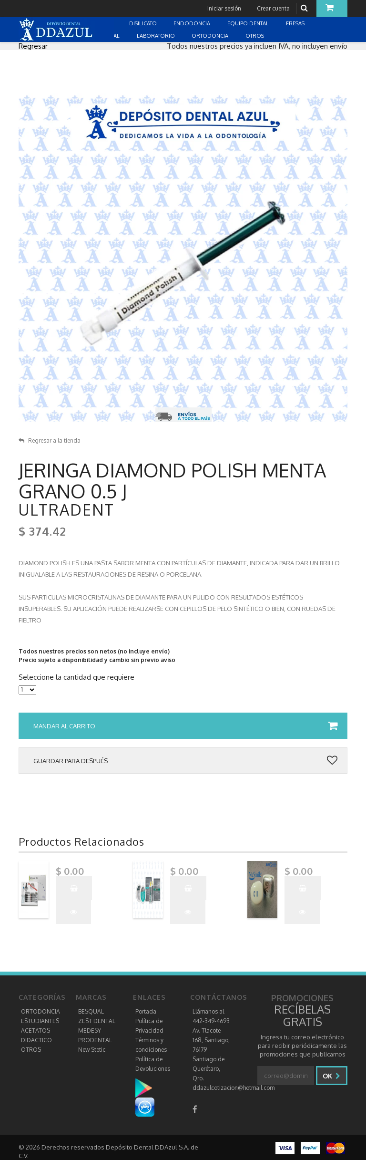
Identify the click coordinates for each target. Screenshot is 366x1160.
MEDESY (89, 1030)
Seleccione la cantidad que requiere (76, 677)
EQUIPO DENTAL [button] (248, 23)
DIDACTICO (36, 1040)
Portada (145, 1011)
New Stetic (91, 1049)
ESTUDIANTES (40, 1021)
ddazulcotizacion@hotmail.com (233, 1087)
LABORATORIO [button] (156, 35)
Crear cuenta (273, 8)
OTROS (31, 1049)
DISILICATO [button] (143, 23)
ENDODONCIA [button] (192, 23)
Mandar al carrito (185, 726)
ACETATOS (35, 1030)
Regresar (33, 46)
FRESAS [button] (296, 23)
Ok (331, 1076)
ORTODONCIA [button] (211, 35)
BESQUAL (91, 1011)
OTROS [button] (255, 35)
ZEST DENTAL (96, 1021)
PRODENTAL (95, 1040)
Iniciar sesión (224, 8)
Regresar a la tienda (50, 440)
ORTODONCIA (40, 1011)
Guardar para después (185, 761)
